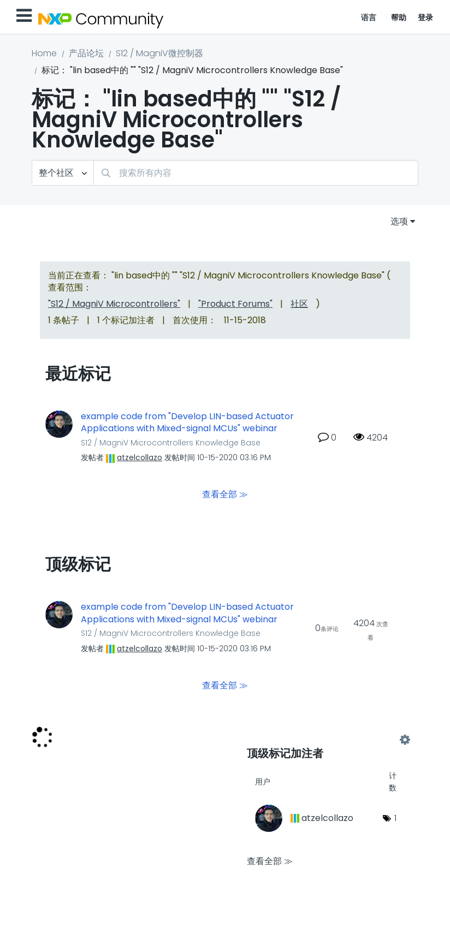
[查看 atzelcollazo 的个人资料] (139, 457)
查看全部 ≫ (225, 494)
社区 (299, 304)
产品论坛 (86, 53)
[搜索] (255, 173)
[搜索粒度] (62, 172)
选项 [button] (399, 221)
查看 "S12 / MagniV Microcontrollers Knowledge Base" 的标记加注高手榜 (325, 740)
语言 (369, 17)
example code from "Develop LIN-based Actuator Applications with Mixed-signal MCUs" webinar (187, 423)
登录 (426, 17)
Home (44, 53)
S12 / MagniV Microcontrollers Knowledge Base (170, 442)
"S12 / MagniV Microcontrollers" (114, 304)
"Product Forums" (235, 304)
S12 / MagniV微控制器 (159, 53)
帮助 (399, 17)
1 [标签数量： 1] (395, 818)
